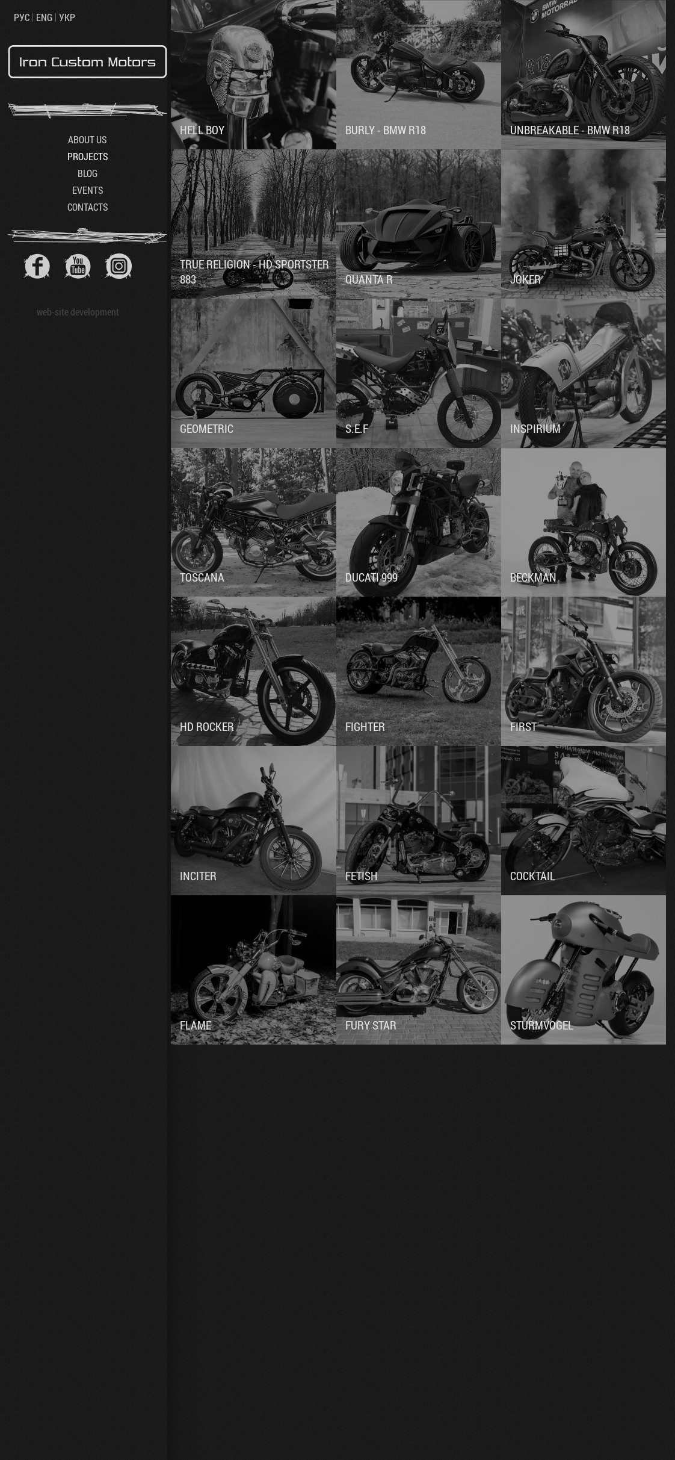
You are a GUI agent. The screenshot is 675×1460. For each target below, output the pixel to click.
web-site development (78, 311)
